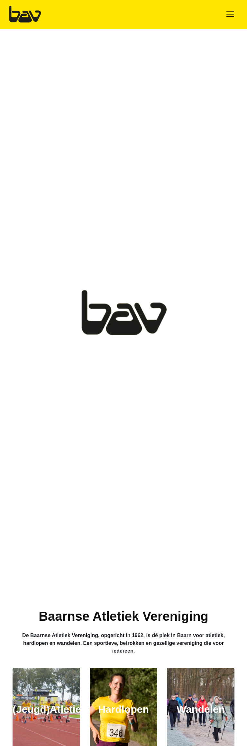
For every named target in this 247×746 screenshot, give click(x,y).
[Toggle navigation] (230, 14)
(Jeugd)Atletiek (50, 709)
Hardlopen (123, 709)
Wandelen (201, 709)
